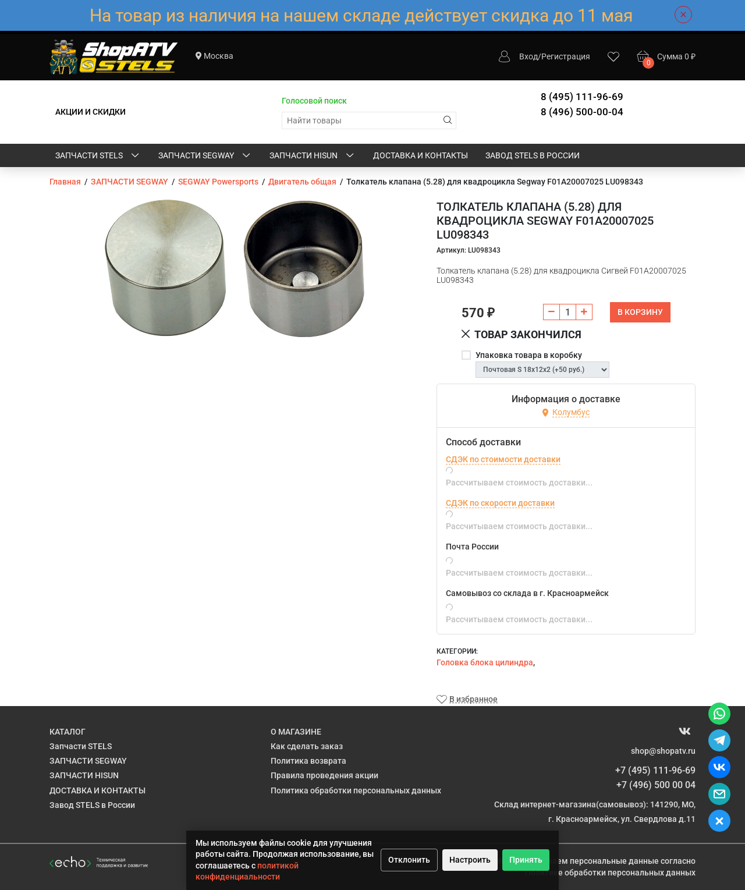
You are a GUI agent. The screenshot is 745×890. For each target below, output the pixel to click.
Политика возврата (308, 760)
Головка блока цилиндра (485, 662)
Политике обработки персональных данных (610, 872)
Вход (528, 56)
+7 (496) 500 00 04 (656, 784)
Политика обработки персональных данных (356, 790)
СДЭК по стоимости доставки (503, 459)
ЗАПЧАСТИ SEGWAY (205, 156)
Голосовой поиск (314, 100)
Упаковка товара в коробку (529, 355)
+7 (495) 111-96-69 (655, 770)
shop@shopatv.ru (663, 751)
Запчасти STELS (98, 156)
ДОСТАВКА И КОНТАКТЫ (420, 155)
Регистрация (565, 56)
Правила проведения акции (324, 775)
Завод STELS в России (532, 155)
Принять (525, 859)
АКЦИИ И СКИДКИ (90, 111)
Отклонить (409, 859)
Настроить (470, 859)
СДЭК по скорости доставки (500, 503)
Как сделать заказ (307, 746)
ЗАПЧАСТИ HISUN (312, 156)
